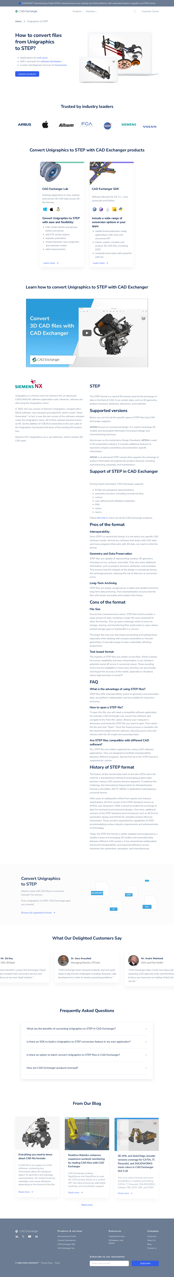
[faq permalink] (99, 682)
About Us (151, 1240)
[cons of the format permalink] (127, 602)
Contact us (151, 1248)
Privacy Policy (47, 1263)
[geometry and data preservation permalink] (133, 554)
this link (101, 517)
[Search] (135, 11)
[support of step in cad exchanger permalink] (91, 477)
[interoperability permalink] (111, 532)
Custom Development (67, 1240)
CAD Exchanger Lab (66, 1248)
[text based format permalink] (115, 652)
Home (18, 21)
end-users (42, 57)
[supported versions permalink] (128, 411)
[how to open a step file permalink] (124, 707)
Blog (149, 1244)
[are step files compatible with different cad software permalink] (104, 744)
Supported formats (117, 1236)
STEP (95, 386)
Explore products (27, 74)
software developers (50, 61)
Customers (152, 1236)
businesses (61, 65)
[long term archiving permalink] (118, 583)
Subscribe (145, 1263)
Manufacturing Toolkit (67, 1236)
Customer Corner (150, 11)
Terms (57, 1263)
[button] (87, 1029)
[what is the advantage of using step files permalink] (147, 689)
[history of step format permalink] (135, 767)
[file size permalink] (102, 609)
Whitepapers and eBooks (116, 1241)
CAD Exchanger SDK (66, 1244)
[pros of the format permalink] (126, 525)
